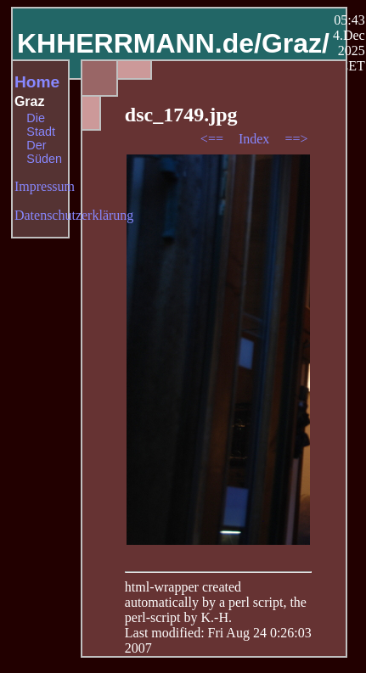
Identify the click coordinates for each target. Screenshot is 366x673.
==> (295, 139)
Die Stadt (40, 124)
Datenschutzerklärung (73, 215)
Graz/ (295, 43)
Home (36, 82)
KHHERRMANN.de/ (139, 43)
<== (213, 139)
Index (256, 139)
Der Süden (44, 151)
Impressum (44, 186)
